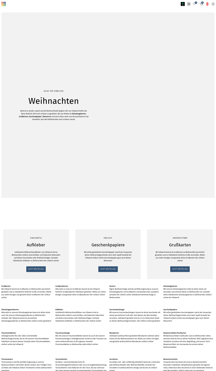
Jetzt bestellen (8, 44)
